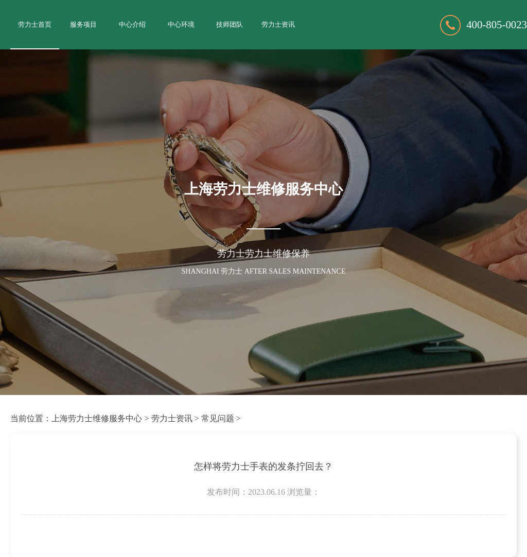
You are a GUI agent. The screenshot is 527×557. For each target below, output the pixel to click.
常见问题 (217, 418)
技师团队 (229, 24)
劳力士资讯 (278, 24)
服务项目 (83, 24)
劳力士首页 (34, 24)
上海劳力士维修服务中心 (96, 418)
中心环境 (181, 24)
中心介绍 (132, 24)
